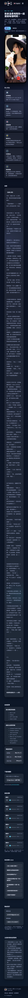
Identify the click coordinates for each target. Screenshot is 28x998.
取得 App (8, 28)
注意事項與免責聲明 (15, 784)
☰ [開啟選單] (23, 3)
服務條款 (11, 993)
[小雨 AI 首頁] (5, 3)
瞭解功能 (14, 28)
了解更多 (6, 32)
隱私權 (6, 993)
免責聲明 (16, 993)
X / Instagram (8, 995)
